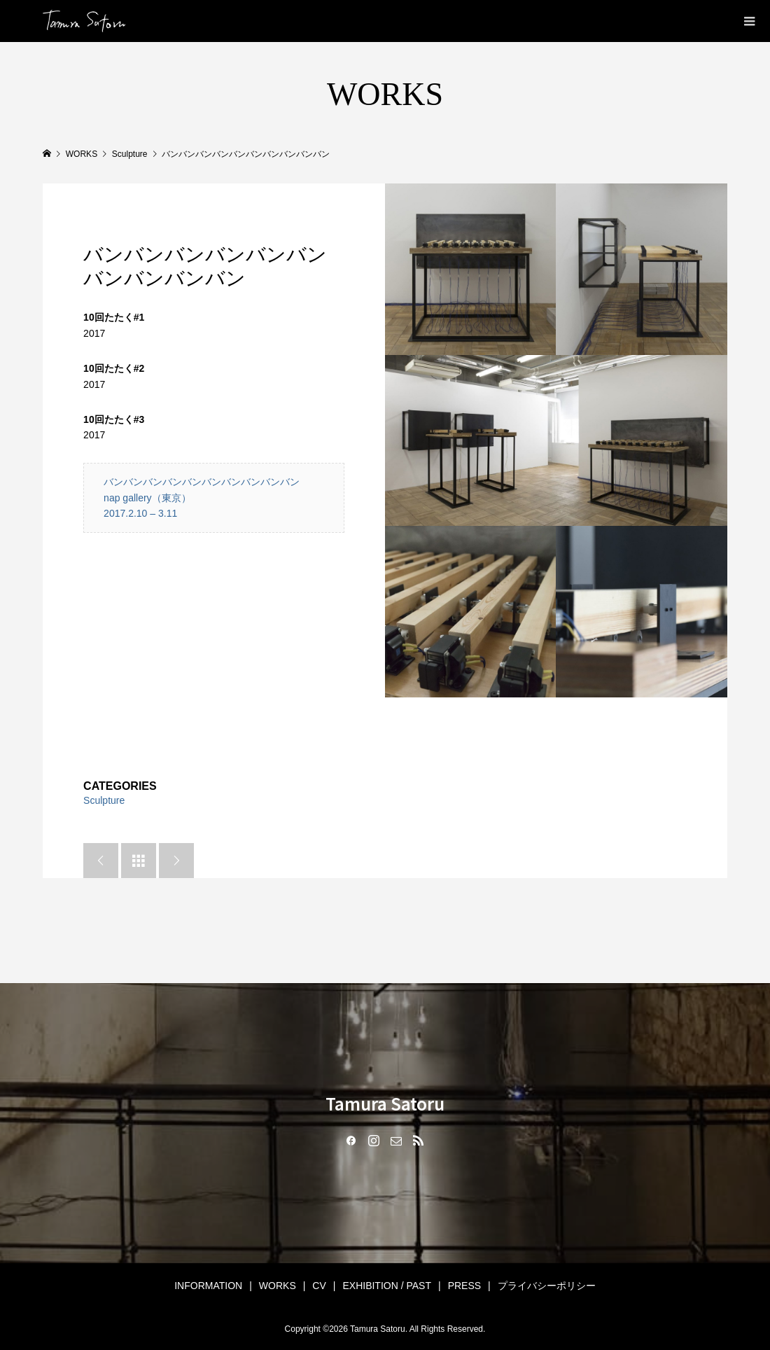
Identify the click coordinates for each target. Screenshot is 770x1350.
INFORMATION (208, 1285)
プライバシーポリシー (547, 1285)
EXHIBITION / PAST (386, 1285)
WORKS (277, 1285)
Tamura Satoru (385, 1103)
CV (319, 1285)
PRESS (464, 1285)
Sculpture (104, 800)
